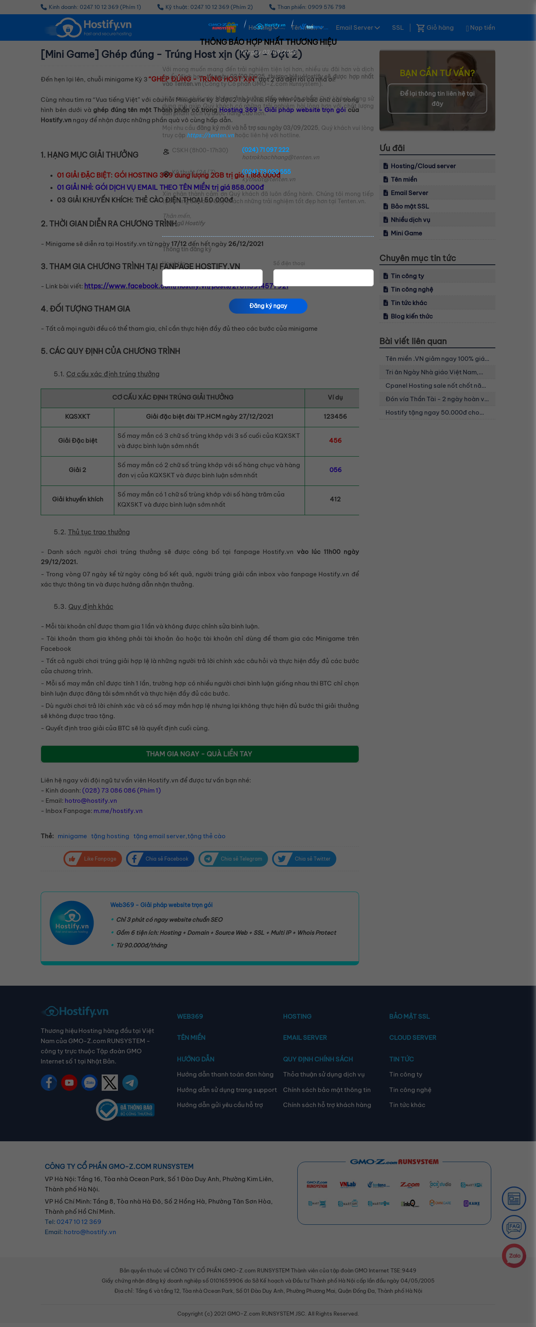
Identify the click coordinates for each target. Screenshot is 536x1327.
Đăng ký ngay (268, 306)
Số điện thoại (289, 263)
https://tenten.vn (210, 135)
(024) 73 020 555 (266, 172)
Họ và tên (173, 263)
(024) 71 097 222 (265, 150)
